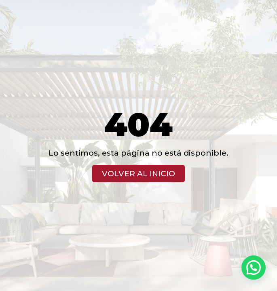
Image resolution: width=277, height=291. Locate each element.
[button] (253, 267)
